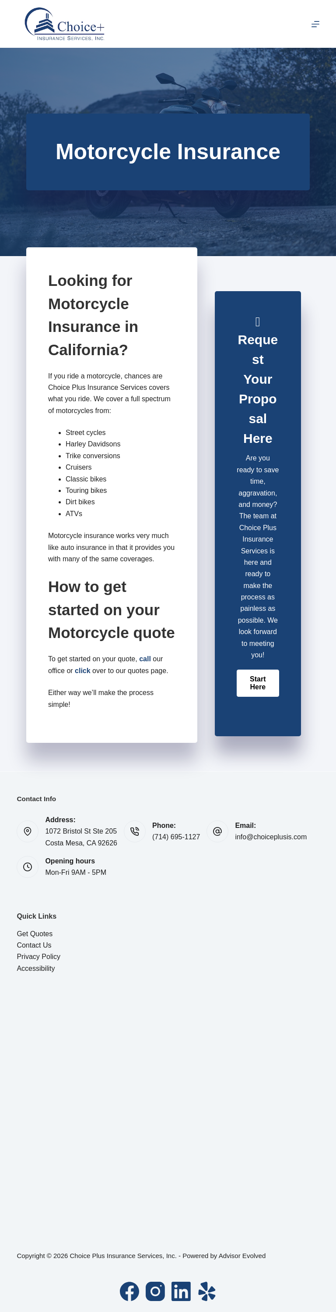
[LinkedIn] (181, 1291)
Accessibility (36, 968)
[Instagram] (155, 1291)
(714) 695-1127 (176, 837)
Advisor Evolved (242, 1255)
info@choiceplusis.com (271, 837)
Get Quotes (34, 934)
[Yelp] (207, 1291)
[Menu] (315, 24)
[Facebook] (129, 1291)
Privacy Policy (38, 956)
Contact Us (34, 945)
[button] (258, 683)
